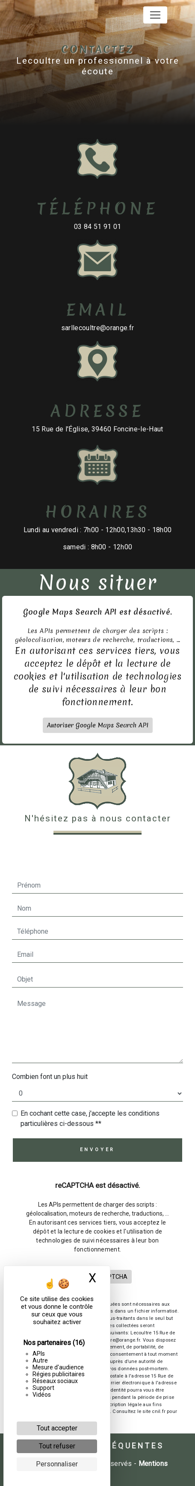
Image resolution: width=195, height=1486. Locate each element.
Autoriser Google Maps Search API (97, 701)
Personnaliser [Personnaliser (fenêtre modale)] (57, 1464)
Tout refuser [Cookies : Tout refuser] (57, 1446)
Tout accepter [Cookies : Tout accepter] (57, 1428)
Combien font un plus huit (50, 1077)
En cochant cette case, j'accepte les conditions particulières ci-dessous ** (90, 1118)
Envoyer (97, 1149)
